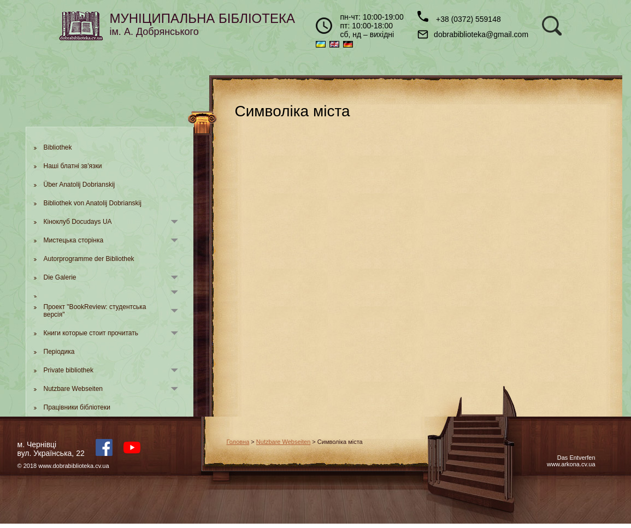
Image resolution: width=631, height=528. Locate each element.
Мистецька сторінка (74, 240)
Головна (238, 441)
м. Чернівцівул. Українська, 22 (51, 449)
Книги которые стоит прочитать (91, 333)
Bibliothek (58, 147)
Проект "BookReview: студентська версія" (95, 310)
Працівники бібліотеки (77, 407)
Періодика (59, 351)
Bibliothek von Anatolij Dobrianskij (92, 203)
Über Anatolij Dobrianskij (79, 184)
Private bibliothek (68, 370)
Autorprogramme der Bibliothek (89, 259)
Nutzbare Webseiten (73, 389)
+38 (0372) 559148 (459, 17)
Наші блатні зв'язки (73, 166)
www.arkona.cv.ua (571, 464)
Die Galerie (60, 277)
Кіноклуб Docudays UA (78, 222)
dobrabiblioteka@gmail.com (472, 34)
